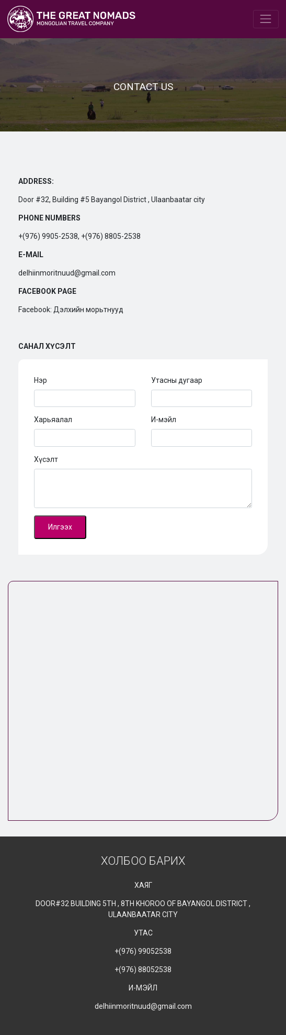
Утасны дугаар (176, 380)
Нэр (40, 380)
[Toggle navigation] (266, 19)
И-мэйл (163, 419)
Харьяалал (53, 419)
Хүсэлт (46, 459)
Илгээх (60, 527)
